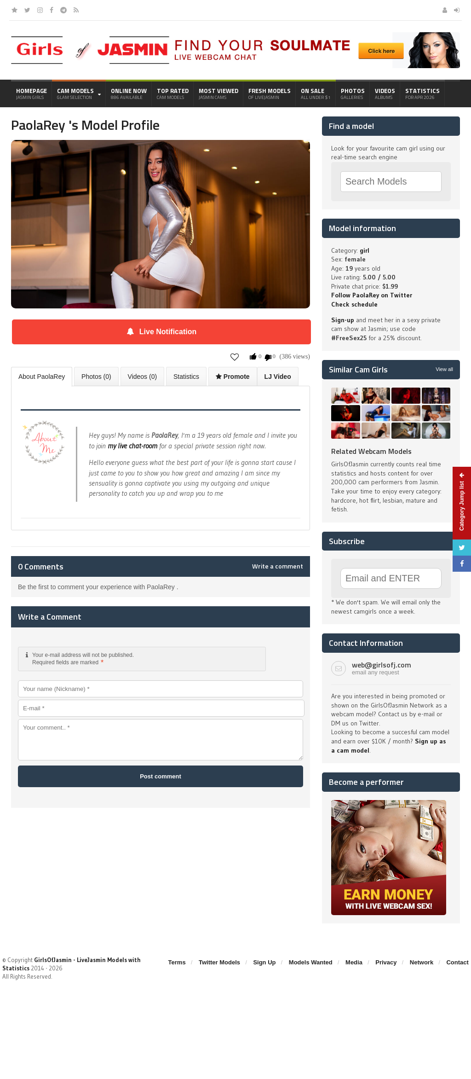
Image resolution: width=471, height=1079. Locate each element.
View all (444, 369)
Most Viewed (218, 93)
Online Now (129, 93)
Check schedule (354, 304)
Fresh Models (269, 93)
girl (364, 250)
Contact (457, 962)
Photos (353, 93)
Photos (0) (96, 376)
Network (421, 962)
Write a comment (277, 566)
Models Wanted (311, 962)
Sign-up (342, 320)
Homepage (31, 93)
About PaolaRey (41, 376)
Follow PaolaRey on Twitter (371, 295)
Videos (385, 93)
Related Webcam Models (371, 451)
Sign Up (264, 962)
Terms (177, 962)
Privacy (385, 962)
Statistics (422, 93)
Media (353, 962)
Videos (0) (142, 376)
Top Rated (173, 93)
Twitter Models (219, 962)
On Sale (316, 93)
